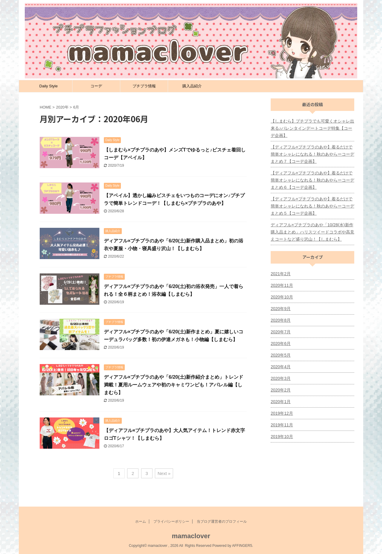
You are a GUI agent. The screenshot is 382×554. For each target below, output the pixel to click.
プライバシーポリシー (171, 521)
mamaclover (191, 536)
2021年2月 (281, 273)
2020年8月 (281, 320)
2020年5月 (281, 355)
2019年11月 (282, 425)
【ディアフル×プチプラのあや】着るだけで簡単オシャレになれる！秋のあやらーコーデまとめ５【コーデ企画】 (312, 206)
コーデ (96, 86)
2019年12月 (282, 413)
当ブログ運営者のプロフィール (222, 521)
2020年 (62, 107)
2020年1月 (281, 401)
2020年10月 (282, 297)
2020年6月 (281, 343)
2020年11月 (282, 285)
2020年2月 (281, 390)
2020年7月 (281, 331)
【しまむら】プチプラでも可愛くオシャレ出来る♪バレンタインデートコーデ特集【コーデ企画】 (312, 128)
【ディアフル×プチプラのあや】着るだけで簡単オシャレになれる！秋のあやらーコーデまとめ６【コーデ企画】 (312, 180)
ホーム (140, 521)
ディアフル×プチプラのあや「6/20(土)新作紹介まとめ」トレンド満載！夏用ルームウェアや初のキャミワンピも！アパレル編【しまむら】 (173, 385)
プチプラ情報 (144, 86)
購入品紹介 (192, 86)
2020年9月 (281, 308)
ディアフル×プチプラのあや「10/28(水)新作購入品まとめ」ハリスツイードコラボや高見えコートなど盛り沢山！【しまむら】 (312, 232)
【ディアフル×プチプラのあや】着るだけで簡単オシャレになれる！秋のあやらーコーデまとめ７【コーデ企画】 (312, 154)
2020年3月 (281, 378)
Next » (164, 473)
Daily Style (48, 86)
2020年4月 (281, 366)
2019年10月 (282, 436)
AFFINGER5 (242, 546)
